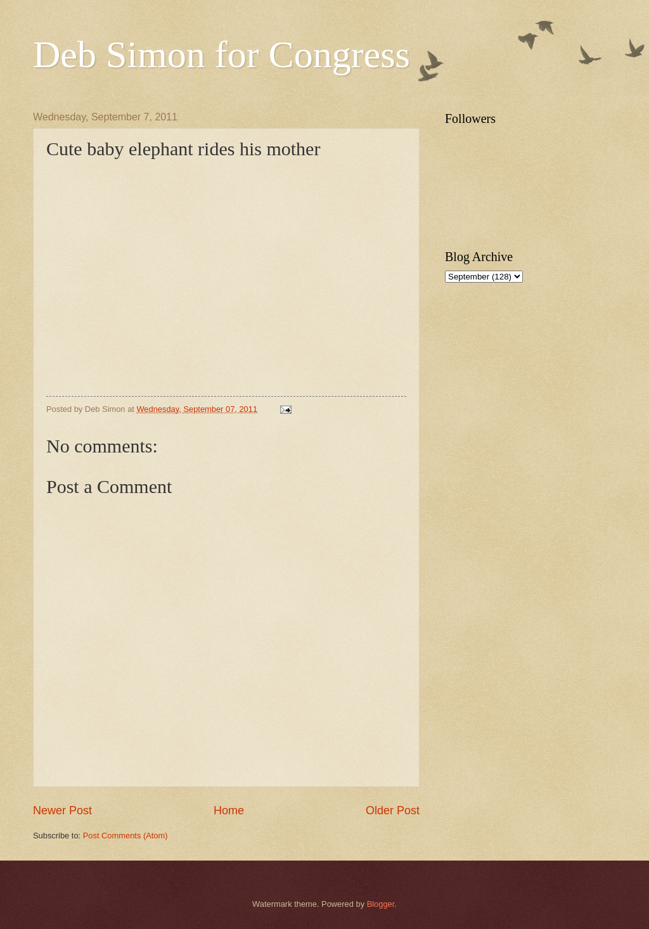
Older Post (393, 810)
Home (229, 810)
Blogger (381, 904)
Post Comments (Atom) (125, 835)
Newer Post (62, 810)
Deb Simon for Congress (221, 54)
